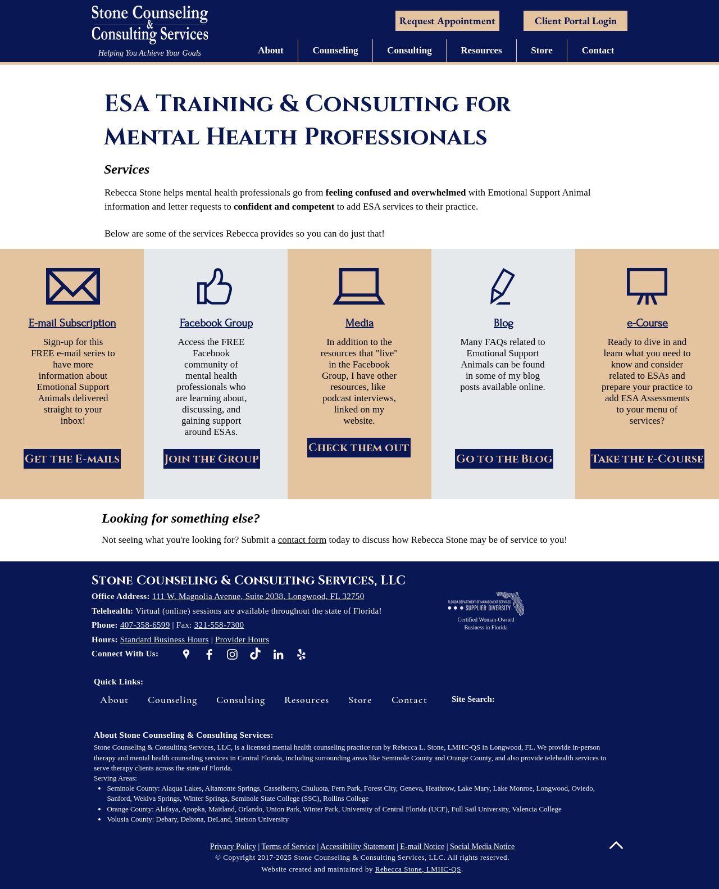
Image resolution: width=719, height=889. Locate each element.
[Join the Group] (211, 459)
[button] (271, 50)
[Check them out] (359, 447)
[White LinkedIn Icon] (278, 654)
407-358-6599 (145, 624)
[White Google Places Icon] (186, 654)
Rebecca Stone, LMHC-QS (418, 869)
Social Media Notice (482, 846)
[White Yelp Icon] (301, 654)
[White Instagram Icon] (232, 654)
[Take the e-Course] (647, 459)
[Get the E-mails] (72, 459)
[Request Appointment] (447, 21)
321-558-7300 (219, 624)
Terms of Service (288, 846)
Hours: (106, 639)
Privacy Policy (233, 846)
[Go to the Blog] (504, 459)
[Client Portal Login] (575, 21)
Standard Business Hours (164, 639)
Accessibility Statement (357, 846)
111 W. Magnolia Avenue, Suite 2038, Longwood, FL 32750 (258, 596)
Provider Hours (242, 639)
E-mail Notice (422, 846)
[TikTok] (255, 654)
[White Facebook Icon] (209, 654)
